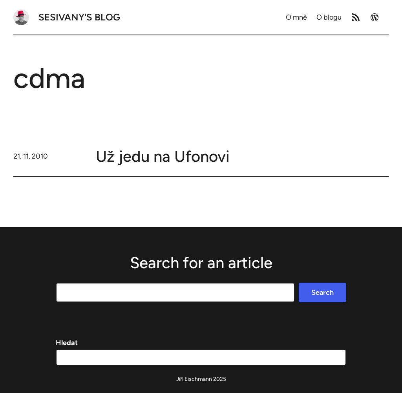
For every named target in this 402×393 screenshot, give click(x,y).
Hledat (67, 342)
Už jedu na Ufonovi (163, 156)
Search (322, 292)
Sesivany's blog (79, 17)
